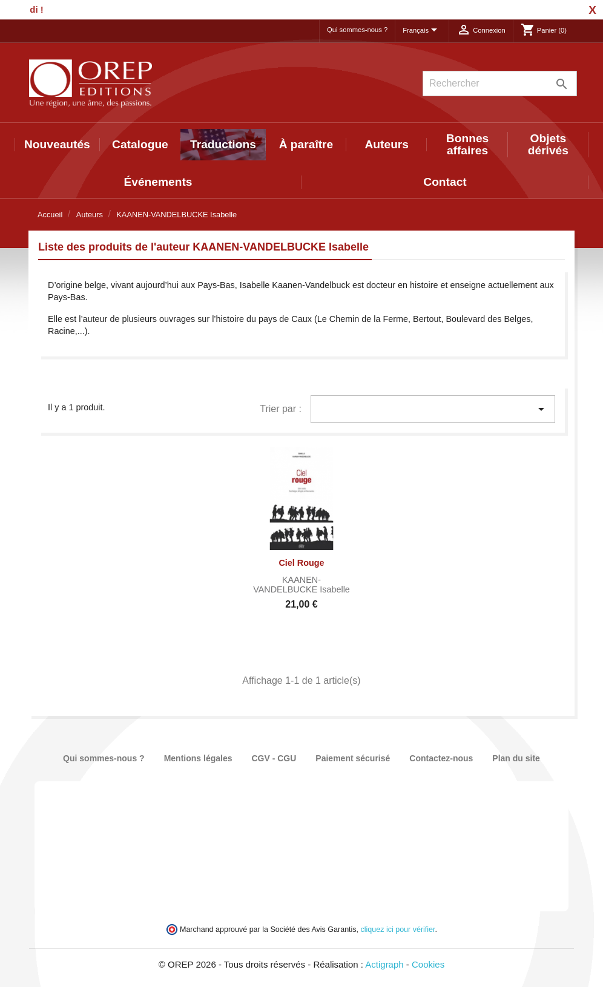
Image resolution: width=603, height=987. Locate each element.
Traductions (223, 144)
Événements (158, 181)
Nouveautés (57, 144)
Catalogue (140, 144)
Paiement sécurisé (352, 758)
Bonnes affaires (467, 144)
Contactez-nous (441, 758)
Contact (444, 181)
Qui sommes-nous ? (357, 29)
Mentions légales (198, 758)
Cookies (428, 964)
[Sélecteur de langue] (422, 31)
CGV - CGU (273, 758)
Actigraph (384, 964)
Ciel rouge (301, 563)
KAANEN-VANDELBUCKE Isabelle (301, 584)
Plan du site (516, 758)
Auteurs (387, 144)
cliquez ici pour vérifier (398, 929)
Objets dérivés (548, 144)
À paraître (306, 144)
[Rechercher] (500, 83)
